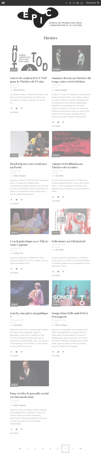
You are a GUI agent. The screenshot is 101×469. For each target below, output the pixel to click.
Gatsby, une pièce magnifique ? (29, 314)
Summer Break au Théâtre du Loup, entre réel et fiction (71, 79)
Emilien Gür (18, 253)
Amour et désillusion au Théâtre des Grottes (67, 165)
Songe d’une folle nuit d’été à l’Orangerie (70, 314)
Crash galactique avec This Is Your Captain (29, 243)
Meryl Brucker (19, 90)
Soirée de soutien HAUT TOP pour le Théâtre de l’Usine (28, 79)
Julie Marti (59, 176)
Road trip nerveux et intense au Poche (28, 165)
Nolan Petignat (61, 90)
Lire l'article (14, 112)
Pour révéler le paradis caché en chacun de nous (29, 395)
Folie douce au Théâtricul (68, 241)
